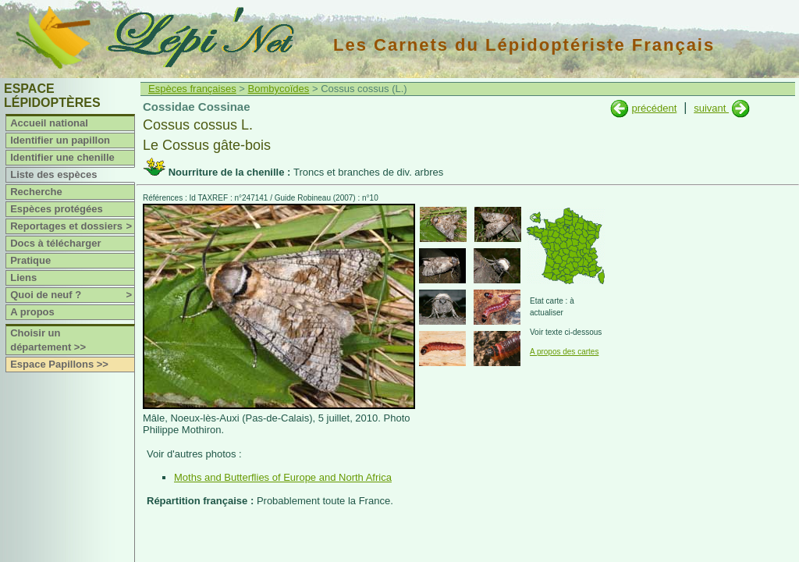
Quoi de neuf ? (72, 295)
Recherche (36, 191)
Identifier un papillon (60, 140)
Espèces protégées (56, 209)
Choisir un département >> (48, 340)
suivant (711, 108)
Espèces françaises (192, 88)
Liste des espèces (53, 174)
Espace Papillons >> (59, 364)
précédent (653, 108)
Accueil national (49, 123)
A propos (32, 312)
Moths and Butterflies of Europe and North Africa (283, 477)
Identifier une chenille (62, 157)
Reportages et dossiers (72, 226)
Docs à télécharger (55, 243)
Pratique (30, 260)
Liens (23, 277)
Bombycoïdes (279, 88)
